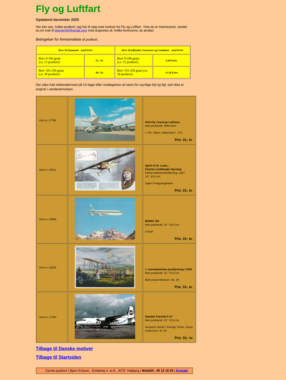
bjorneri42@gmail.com (71, 30)
